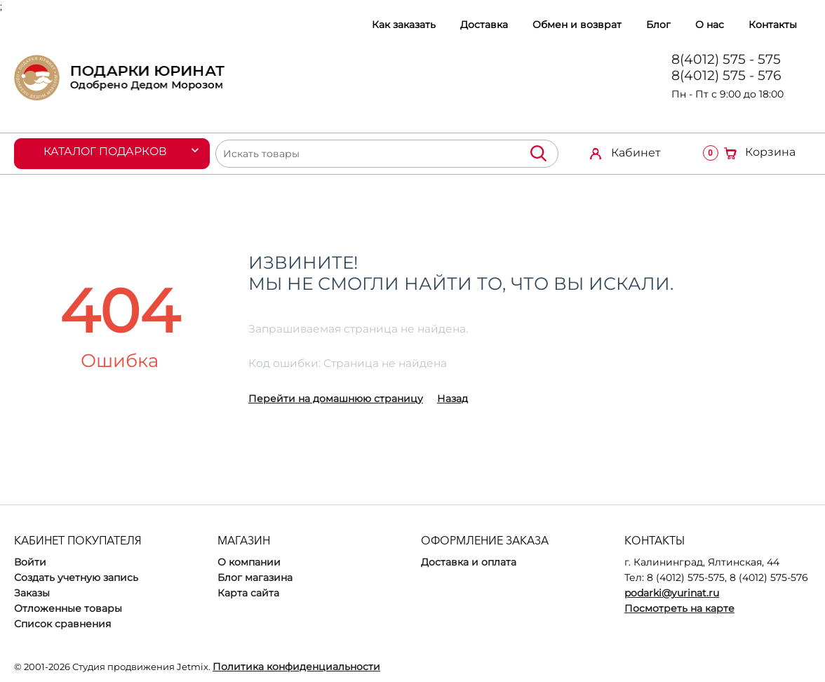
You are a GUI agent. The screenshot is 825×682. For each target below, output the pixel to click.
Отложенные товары (68, 608)
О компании (249, 562)
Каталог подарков (106, 151)
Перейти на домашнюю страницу (335, 398)
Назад (452, 398)
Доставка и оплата (468, 562)
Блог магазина (255, 577)
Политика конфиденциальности (296, 666)
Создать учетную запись (76, 577)
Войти (30, 562)
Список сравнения (62, 623)
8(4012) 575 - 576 (726, 75)
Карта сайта (248, 593)
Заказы (32, 593)
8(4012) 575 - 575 (726, 59)
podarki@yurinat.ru (671, 593)
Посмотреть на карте (679, 608)
